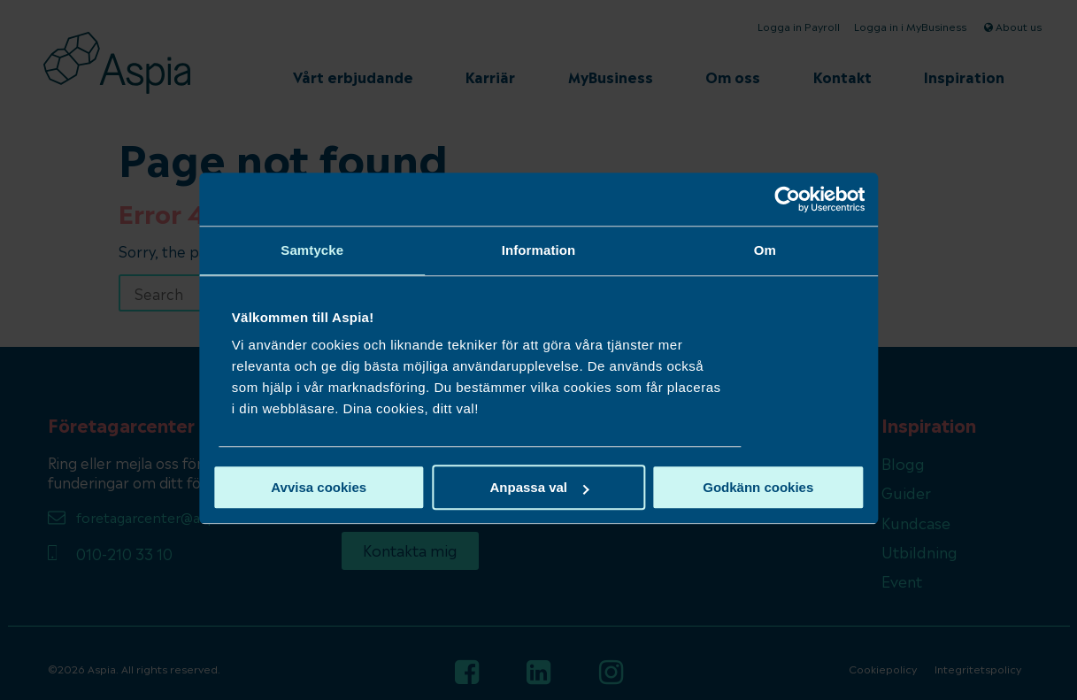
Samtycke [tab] (350, 250)
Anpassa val (539, 487)
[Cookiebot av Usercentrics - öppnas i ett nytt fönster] (731, 199)
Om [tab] (727, 250)
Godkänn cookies (720, 487)
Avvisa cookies (356, 487)
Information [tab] (539, 250)
